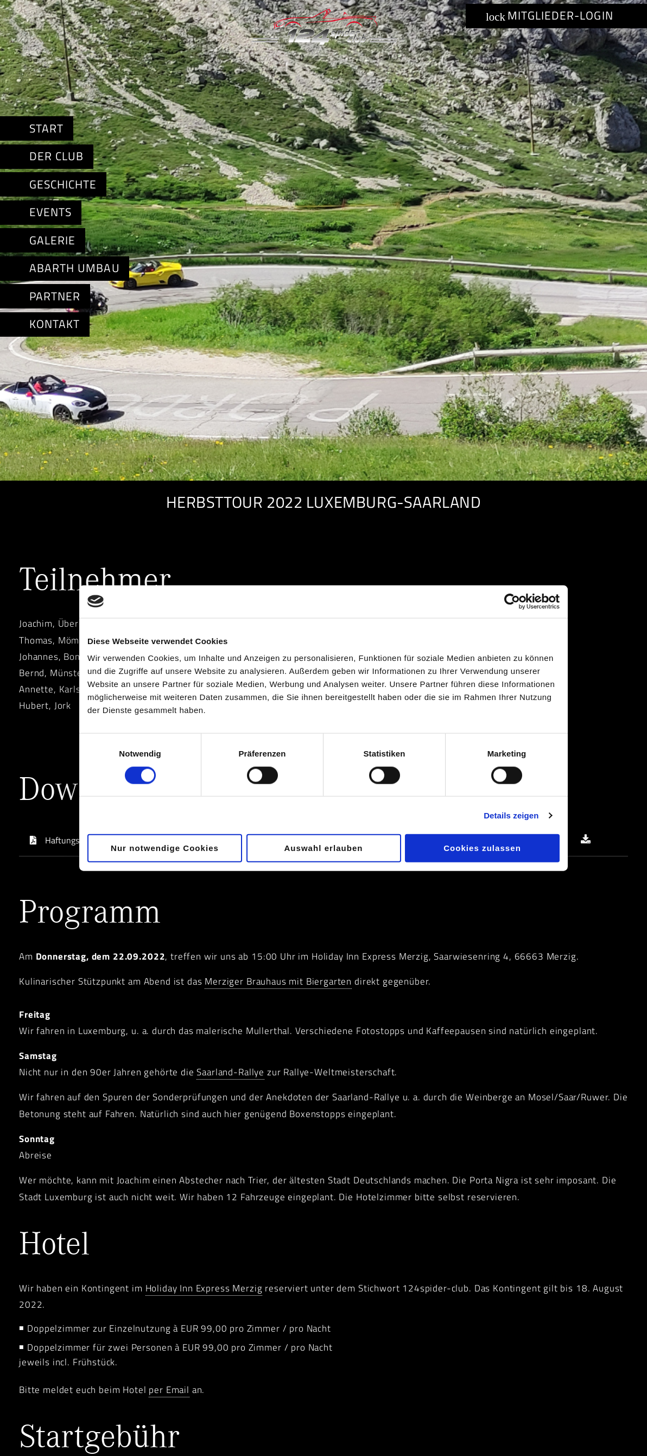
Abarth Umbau (74, 267)
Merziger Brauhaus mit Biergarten (278, 981)
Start (46, 128)
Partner (54, 296)
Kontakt (54, 323)
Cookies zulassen (482, 848)
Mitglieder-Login (549, 15)
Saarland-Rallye (230, 1072)
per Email (169, 1390)
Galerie (52, 240)
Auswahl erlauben (323, 848)
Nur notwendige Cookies (165, 848)
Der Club (56, 156)
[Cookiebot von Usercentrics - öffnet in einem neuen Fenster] (512, 601)
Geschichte (63, 184)
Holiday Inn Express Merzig (204, 1288)
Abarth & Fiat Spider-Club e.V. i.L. (323, 29)
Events (50, 211)
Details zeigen (511, 815)
